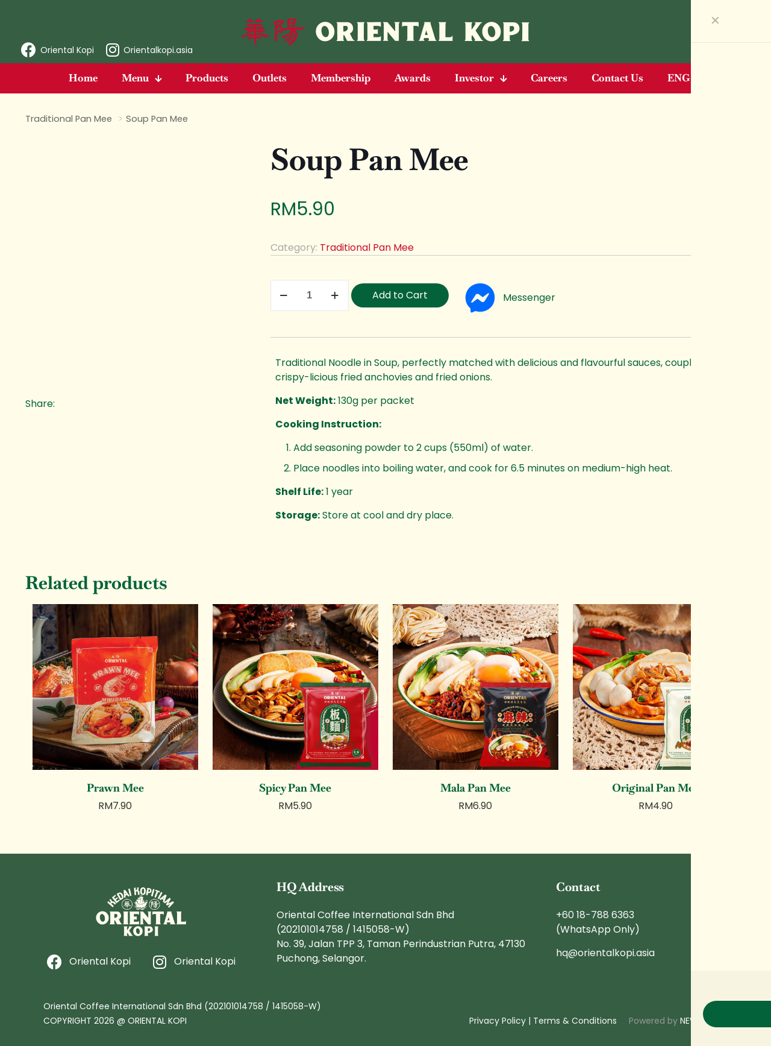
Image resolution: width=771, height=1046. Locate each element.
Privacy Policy (497, 1021)
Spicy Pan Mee (295, 788)
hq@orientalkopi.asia (605, 953)
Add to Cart (400, 295)
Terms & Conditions (575, 1021)
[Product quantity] (309, 295)
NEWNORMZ (704, 1021)
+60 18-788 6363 (595, 915)
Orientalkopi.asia (158, 50)
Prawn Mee (115, 788)
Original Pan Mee (655, 788)
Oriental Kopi (67, 50)
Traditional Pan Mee (68, 119)
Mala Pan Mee (475, 788)
